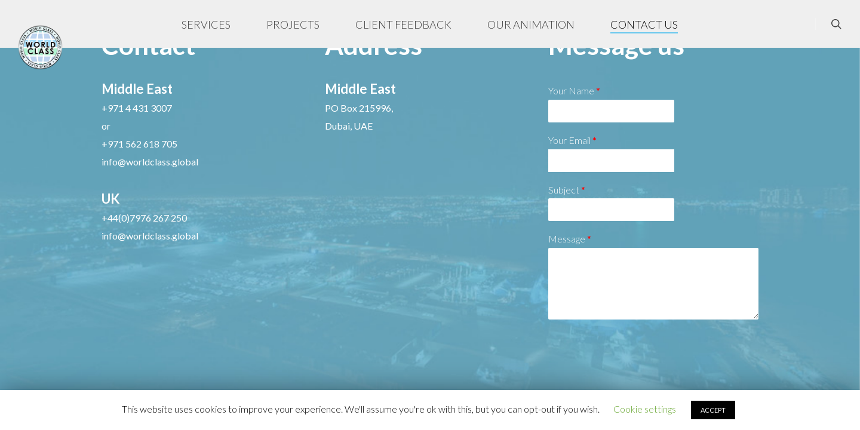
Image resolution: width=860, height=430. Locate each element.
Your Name (574, 90)
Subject (566, 189)
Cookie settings (644, 408)
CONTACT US (644, 24)
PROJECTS (293, 24)
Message (569, 238)
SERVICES (206, 24)
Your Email (572, 140)
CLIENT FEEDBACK (404, 24)
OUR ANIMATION (531, 24)
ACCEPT (713, 410)
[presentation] (639, 376)
